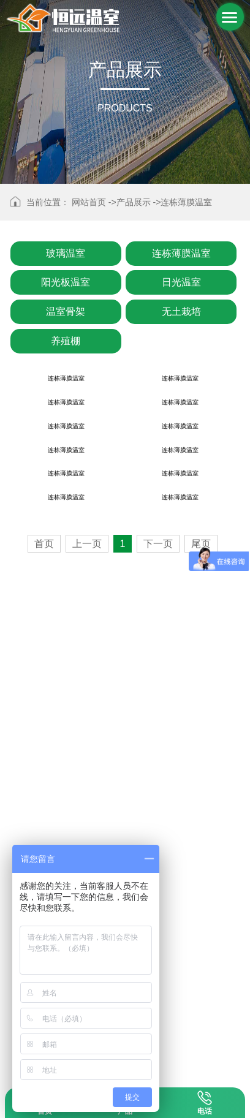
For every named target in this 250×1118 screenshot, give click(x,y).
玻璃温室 (65, 253)
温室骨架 (65, 311)
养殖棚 (65, 341)
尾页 (201, 1047)
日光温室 (181, 282)
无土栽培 (181, 311)
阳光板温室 (65, 282)
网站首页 (89, 202)
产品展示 (133, 202)
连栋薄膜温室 (186, 202)
